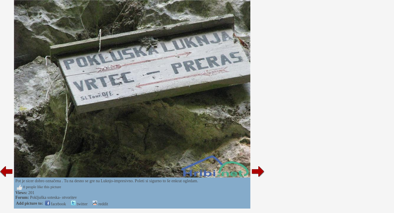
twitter (79, 204)
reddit (100, 204)
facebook (55, 204)
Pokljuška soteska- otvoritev (53, 197)
